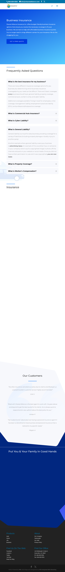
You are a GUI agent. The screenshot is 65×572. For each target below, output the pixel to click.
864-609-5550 (13, 2)
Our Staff (36, 540)
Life (7, 540)
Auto (8, 536)
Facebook (9, 551)
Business (9, 542)
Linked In (9, 553)
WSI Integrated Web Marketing (47, 569)
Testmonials (37, 538)
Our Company (38, 536)
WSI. (20, 569)
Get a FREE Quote (17, 41)
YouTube (9, 557)
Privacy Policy (38, 542)
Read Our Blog (10, 559)
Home (8, 538)
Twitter (8, 555)
